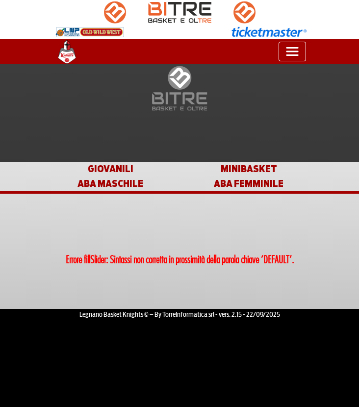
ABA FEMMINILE (248, 183)
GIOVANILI (110, 168)
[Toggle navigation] (292, 51)
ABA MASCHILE (110, 183)
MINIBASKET (249, 168)
